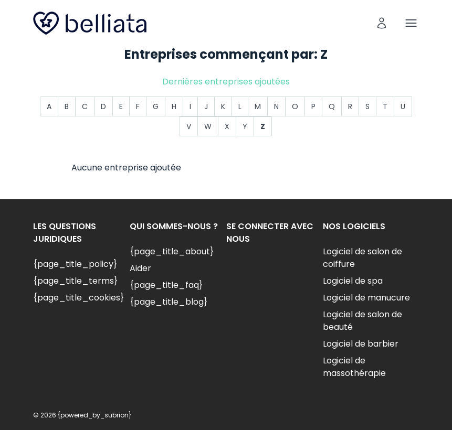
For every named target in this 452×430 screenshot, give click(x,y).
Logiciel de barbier (360, 344)
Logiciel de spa (353, 281)
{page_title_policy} (75, 264)
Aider (140, 268)
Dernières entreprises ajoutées (226, 82)
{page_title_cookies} (78, 298)
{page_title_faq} (166, 285)
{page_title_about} (172, 251)
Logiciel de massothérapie (354, 366)
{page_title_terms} (75, 281)
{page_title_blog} (168, 302)
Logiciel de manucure (366, 298)
